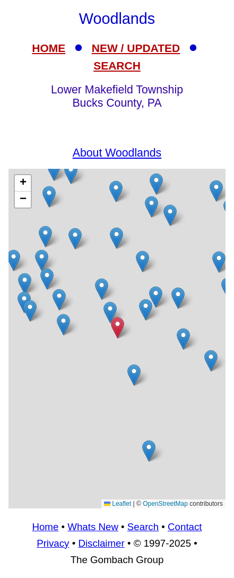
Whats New (92, 526)
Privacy (53, 543)
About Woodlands (117, 152)
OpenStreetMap (165, 503)
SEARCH (117, 65)
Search (143, 526)
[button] (216, 191)
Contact (185, 526)
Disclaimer (101, 543)
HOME (48, 48)
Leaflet (117, 503)
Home (45, 526)
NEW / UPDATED (136, 48)
